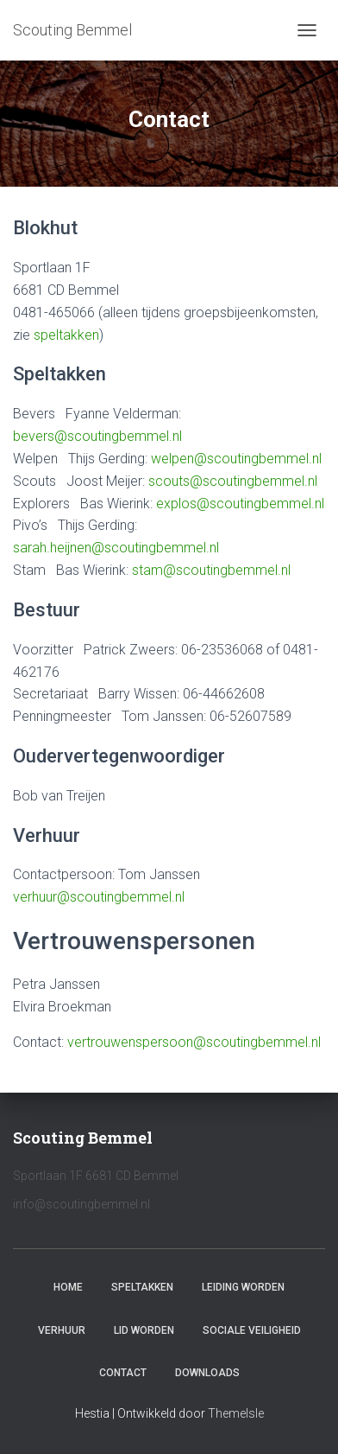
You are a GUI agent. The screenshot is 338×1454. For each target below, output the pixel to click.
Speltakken (142, 1287)
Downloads (207, 1373)
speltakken (66, 335)
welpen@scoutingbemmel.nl (236, 458)
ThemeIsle (236, 1413)
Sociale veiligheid (252, 1330)
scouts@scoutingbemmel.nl (232, 481)
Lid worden (144, 1330)
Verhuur (61, 1330)
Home (68, 1287)
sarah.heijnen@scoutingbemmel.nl (116, 547)
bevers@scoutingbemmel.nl (97, 436)
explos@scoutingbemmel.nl (240, 503)
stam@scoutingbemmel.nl (211, 570)
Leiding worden (243, 1287)
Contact (123, 1373)
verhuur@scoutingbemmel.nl (99, 897)
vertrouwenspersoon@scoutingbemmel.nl (194, 1042)
